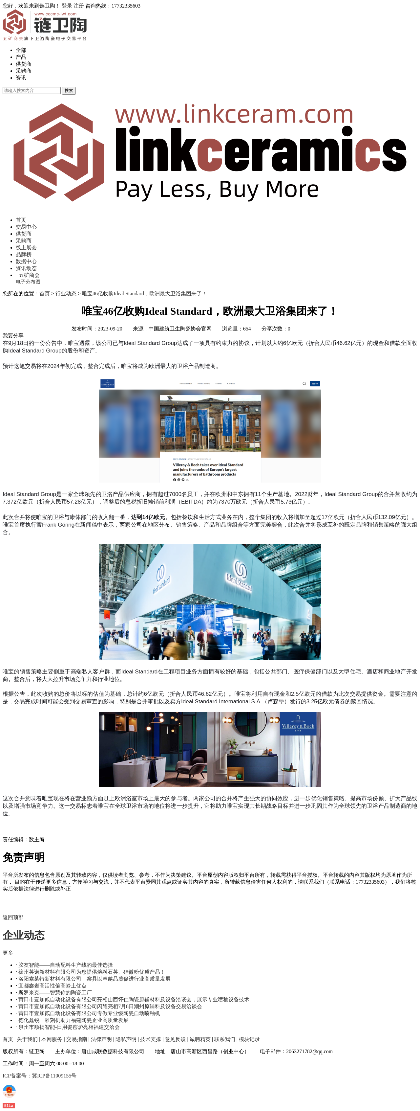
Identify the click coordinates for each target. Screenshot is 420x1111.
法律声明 (101, 1039)
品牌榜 (24, 254)
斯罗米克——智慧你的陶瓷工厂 (55, 992)
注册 (79, 6)
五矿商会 (29, 275)
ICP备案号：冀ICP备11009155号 (39, 1075)
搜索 (69, 90)
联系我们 (224, 1039)
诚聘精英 (200, 1039)
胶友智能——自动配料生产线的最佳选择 (65, 965)
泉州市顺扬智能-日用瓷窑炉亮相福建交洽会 (69, 1027)
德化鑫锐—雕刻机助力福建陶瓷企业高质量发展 (73, 1020)
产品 (21, 57)
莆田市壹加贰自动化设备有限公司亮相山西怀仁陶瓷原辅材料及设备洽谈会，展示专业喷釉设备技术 (133, 999)
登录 (67, 6)
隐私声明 (126, 1039)
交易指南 (76, 1039)
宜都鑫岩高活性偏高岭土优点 (52, 985)
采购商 (24, 71)
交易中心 (26, 227)
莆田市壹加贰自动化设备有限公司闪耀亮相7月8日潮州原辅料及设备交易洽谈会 (110, 1006)
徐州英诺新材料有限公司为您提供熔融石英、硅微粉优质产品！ (91, 972)
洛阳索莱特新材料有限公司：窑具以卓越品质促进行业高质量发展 (94, 979)
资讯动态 (26, 268)
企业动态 (24, 935)
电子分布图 (28, 281)
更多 (8, 953)
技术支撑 (150, 1039)
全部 (21, 50)
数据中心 (26, 261)
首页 (21, 220)
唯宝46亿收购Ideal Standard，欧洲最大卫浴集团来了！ (144, 293)
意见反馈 (175, 1039)
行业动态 (65, 293)
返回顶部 (13, 917)
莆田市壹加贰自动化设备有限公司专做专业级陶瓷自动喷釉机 (89, 1013)
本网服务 (51, 1039)
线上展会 (26, 247)
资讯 (21, 77)
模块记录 (249, 1039)
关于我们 (27, 1039)
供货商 (24, 64)
